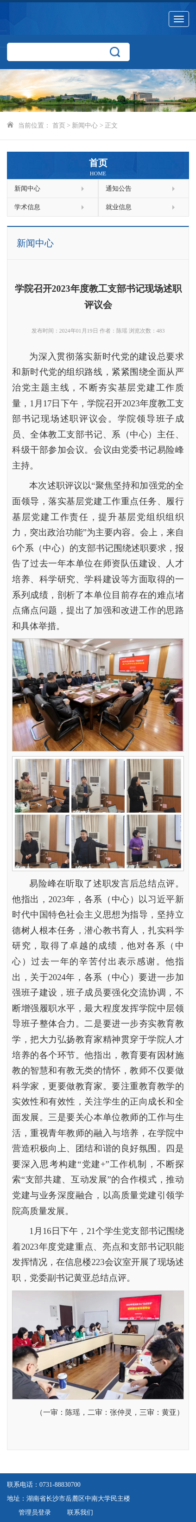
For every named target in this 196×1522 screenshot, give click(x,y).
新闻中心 (85, 125)
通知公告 (140, 188)
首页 (58, 125)
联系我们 (80, 1512)
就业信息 (140, 207)
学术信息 (49, 207)
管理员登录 (35, 1512)
